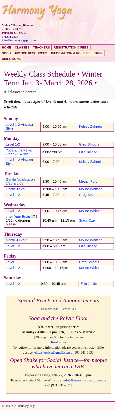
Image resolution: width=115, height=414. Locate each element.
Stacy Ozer (87, 220)
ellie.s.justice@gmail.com (52, 352)
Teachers (41, 47)
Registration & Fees (71, 47)
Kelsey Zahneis (90, 126)
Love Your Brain (18, 217)
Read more (58, 342)
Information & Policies (70, 53)
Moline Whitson (90, 189)
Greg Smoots (89, 144)
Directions (11, 59)
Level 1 (11, 262)
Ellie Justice (88, 152)
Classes (22, 47)
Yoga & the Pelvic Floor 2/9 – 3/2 (19, 152)
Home (6, 47)
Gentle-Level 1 (17, 240)
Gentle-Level (15, 189)
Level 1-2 (13, 144)
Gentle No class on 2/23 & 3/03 (20, 181)
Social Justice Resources (24, 53)
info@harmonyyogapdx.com (19, 40)
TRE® (98, 53)
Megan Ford (88, 181)
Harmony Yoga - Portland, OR (58, 308)
